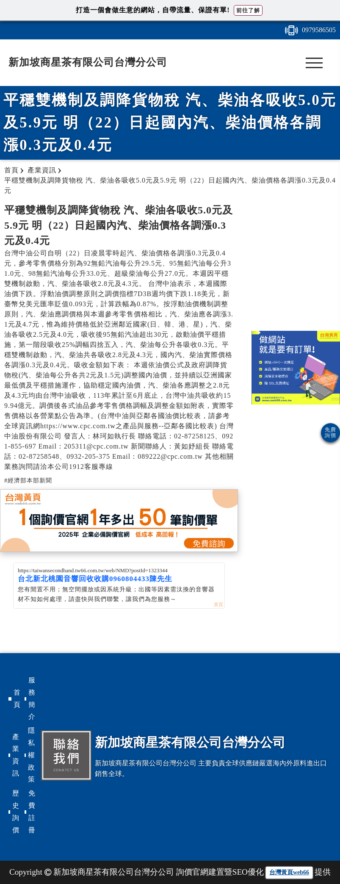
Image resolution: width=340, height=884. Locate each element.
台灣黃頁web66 (289, 872)
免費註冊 (31, 811)
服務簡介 (31, 698)
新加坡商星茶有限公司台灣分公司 (87, 62)
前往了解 (248, 10)
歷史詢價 (15, 811)
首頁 (17, 698)
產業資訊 (15, 755)
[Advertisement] (295, 263)
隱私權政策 (31, 755)
